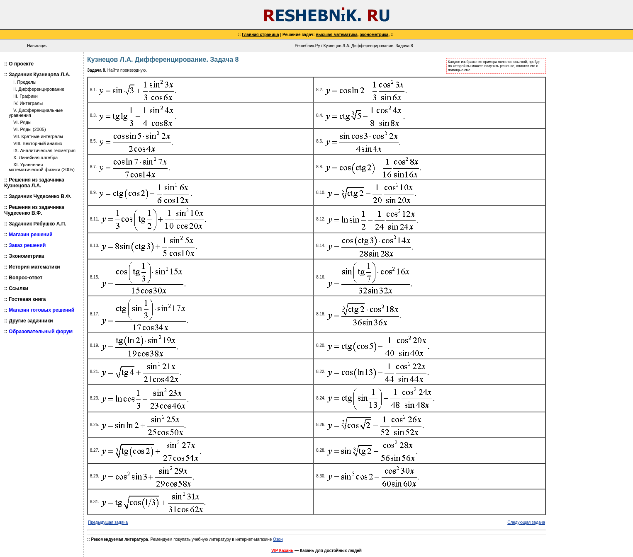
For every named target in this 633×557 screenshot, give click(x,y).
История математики (34, 267)
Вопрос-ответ (25, 278)
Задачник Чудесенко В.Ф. (40, 196)
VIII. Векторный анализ (37, 143)
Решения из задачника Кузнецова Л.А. (34, 183)
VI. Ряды (22, 122)
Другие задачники (31, 321)
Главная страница (260, 34)
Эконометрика (26, 256)
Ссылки (18, 288)
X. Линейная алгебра (35, 157)
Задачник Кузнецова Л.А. (40, 74)
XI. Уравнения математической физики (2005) (42, 167)
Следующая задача (526, 522)
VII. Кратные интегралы (38, 136)
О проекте (21, 64)
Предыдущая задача (108, 522)
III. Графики (25, 96)
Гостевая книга (27, 299)
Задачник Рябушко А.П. (37, 224)
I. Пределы (25, 82)
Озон (277, 539)
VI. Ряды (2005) (29, 129)
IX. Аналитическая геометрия (44, 150)
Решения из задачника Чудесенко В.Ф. (34, 210)
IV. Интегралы (28, 103)
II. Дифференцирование (38, 89)
